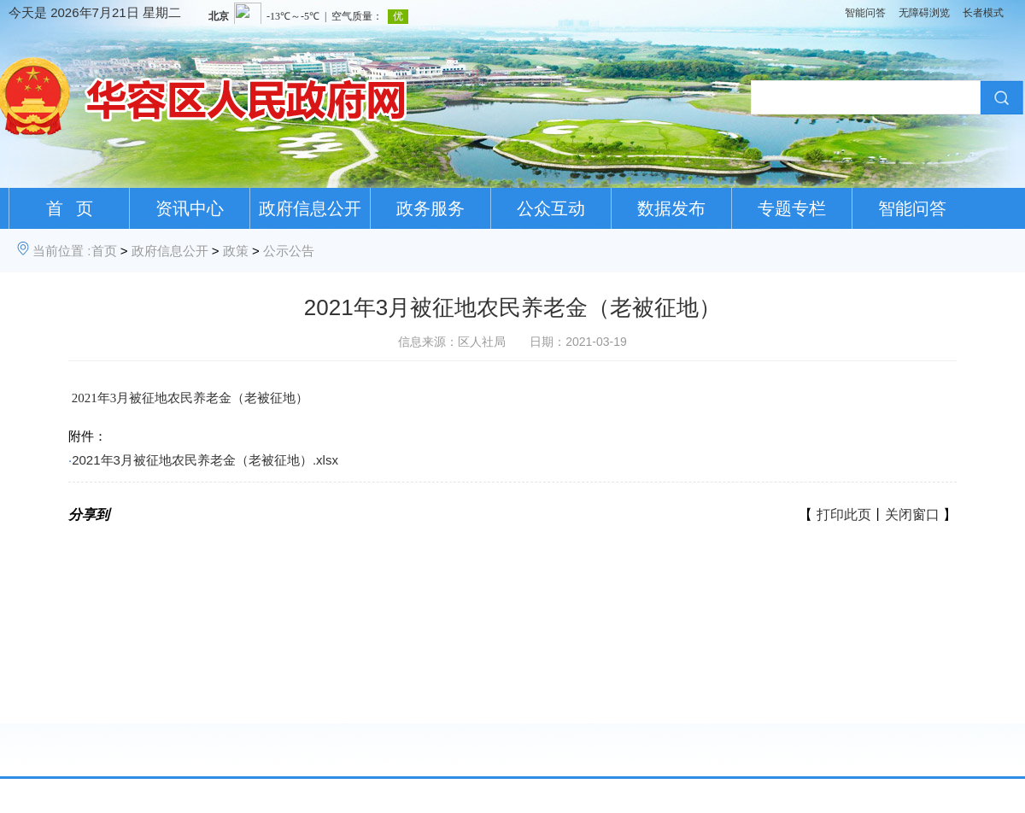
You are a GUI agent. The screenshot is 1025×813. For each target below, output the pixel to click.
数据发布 (671, 208)
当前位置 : (61, 250)
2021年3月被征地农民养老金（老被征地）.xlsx (205, 460)
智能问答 (865, 13)
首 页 (69, 208)
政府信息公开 (310, 208)
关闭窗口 (912, 514)
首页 (104, 250)
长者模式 (983, 13)
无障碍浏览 (924, 13)
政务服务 (430, 208)
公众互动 (551, 208)
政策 (236, 250)
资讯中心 (189, 208)
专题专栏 (792, 208)
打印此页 (844, 514)
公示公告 (288, 250)
